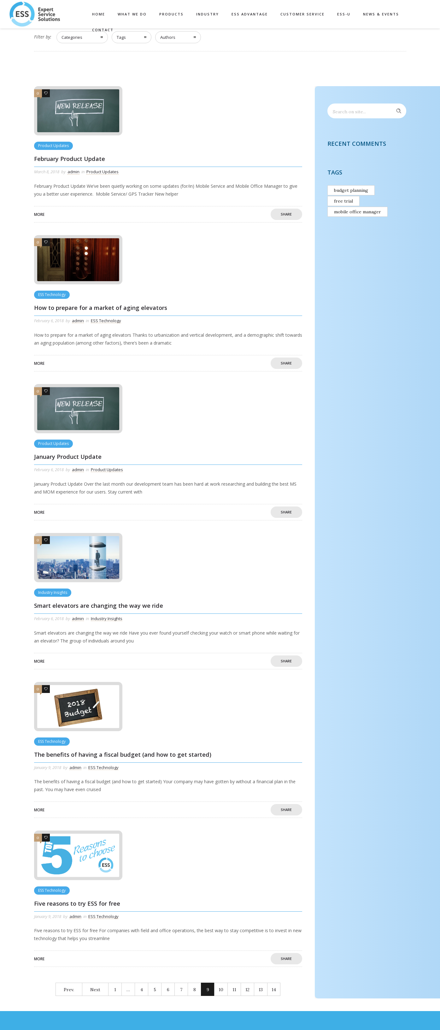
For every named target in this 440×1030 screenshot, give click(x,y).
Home (98, 14)
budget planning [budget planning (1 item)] (351, 190)
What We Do (132, 14)
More (39, 214)
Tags (121, 37)
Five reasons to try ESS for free (77, 903)
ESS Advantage (250, 14)
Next (95, 989)
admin (73, 172)
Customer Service (302, 14)
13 (261, 989)
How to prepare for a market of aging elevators (100, 307)
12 (247, 989)
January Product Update (68, 456)
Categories (72, 37)
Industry (207, 14)
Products (171, 14)
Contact (103, 29)
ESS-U (343, 14)
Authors (167, 37)
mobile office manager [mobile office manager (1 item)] (357, 212)
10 (221, 989)
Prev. (69, 989)
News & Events (381, 14)
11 (234, 989)
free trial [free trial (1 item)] (343, 201)
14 (274, 989)
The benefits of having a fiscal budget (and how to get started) (122, 754)
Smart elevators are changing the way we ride (98, 605)
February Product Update (69, 159)
